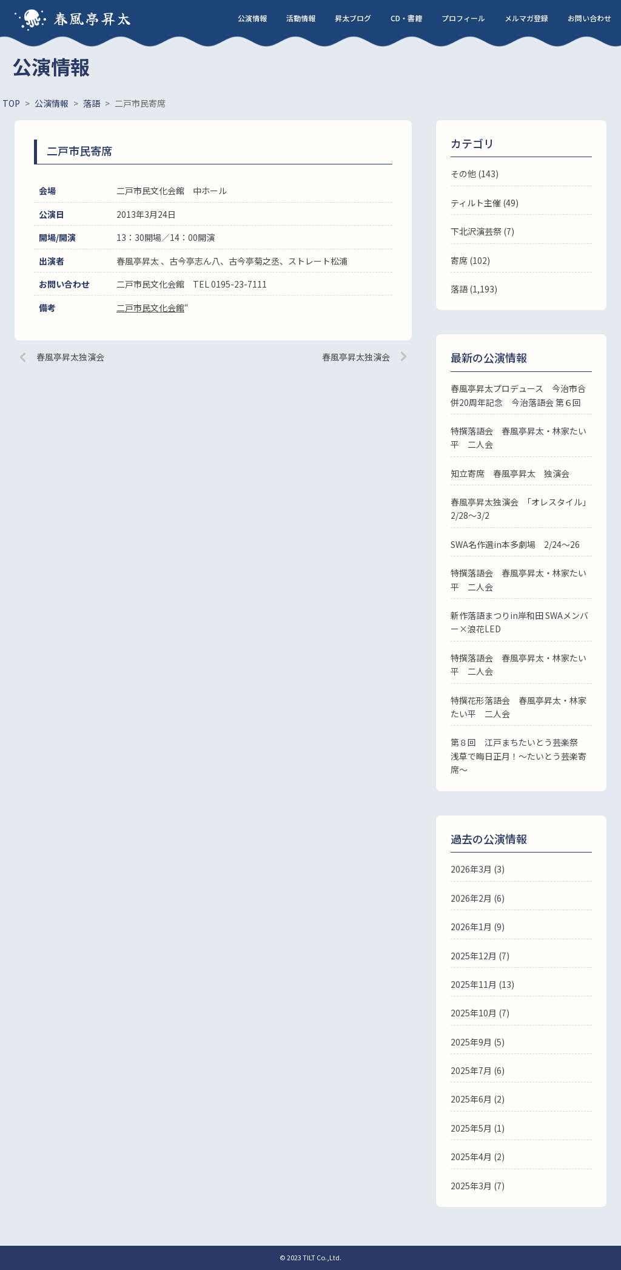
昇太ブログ (353, 18)
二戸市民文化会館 (150, 308)
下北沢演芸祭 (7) (482, 231)
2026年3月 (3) (478, 869)
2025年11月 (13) (482, 984)
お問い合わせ (589, 18)
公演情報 (252, 18)
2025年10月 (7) (480, 1013)
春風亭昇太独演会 (70, 357)
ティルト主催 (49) (485, 203)
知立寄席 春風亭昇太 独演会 (510, 473)
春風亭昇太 (92, 18)
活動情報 (300, 18)
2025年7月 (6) (478, 1070)
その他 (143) (474, 173)
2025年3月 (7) (478, 1186)
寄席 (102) (470, 260)
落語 (459, 289)
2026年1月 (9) (478, 926)
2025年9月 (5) (478, 1042)
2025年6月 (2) (478, 1099)
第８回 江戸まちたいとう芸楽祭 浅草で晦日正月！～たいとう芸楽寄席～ (518, 755)
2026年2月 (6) (478, 898)
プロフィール (463, 18)
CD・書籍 (406, 18)
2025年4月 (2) (478, 1156)
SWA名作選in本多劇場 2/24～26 (515, 544)
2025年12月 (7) (480, 956)
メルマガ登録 (526, 18)
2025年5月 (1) (478, 1128)
